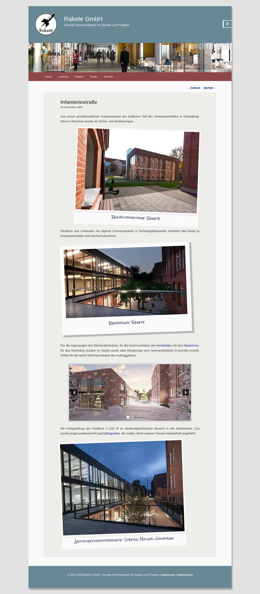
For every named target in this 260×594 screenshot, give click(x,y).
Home (48, 76)
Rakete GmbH (83, 18)
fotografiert (112, 433)
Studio (94, 76)
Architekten (164, 345)
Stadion (79, 76)
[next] (185, 392)
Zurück (193, 88)
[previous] (74, 392)
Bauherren (191, 345)
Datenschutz (185, 574)
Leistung (63, 76)
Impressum (168, 574)
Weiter (210, 88)
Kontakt (108, 76)
